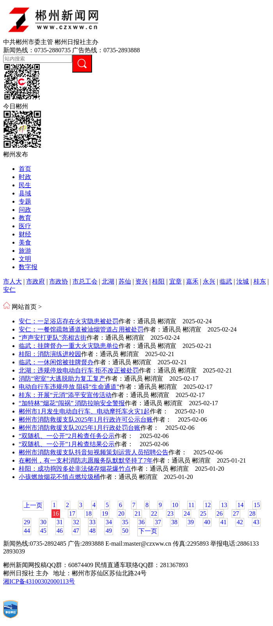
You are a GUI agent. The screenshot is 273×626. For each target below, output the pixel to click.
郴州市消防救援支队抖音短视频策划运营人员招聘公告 (93, 452)
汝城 (242, 281)
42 (240, 522)
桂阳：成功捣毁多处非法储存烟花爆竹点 (75, 468)
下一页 (147, 531)
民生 (25, 185)
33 (92, 522)
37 (158, 522)
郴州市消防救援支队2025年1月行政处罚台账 (79, 427)
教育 (25, 218)
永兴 (209, 281)
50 (125, 530)
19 (105, 513)
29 (27, 522)
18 (88, 513)
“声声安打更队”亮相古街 (53, 337)
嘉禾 (192, 281)
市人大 (12, 281)
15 (257, 505)
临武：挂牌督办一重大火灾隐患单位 (69, 345)
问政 (25, 209)
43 (256, 522)
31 (60, 522)
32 (76, 522)
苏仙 (125, 281)
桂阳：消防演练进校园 (50, 354)
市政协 (58, 281)
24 (187, 513)
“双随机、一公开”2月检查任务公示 (67, 436)
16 (56, 513)
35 (125, 522)
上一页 (33, 505)
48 (92, 530)
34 (109, 522)
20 (121, 513)
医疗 (25, 226)
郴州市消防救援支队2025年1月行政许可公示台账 (86, 419)
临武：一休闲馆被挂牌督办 (56, 362)
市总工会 (85, 281)
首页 (25, 168)
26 (219, 513)
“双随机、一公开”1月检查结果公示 (67, 444)
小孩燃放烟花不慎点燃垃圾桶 (59, 476)
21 (138, 513)
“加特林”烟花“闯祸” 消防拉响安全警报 (72, 403)
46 (60, 530)
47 (76, 530)
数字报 (28, 267)
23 (170, 513)
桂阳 (158, 281)
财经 (25, 234)
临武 (226, 281)
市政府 (35, 281)
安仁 (9, 289)
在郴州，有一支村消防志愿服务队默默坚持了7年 (86, 460)
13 (224, 505)
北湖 (108, 281)
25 (203, 513)
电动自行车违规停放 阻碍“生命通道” (69, 386)
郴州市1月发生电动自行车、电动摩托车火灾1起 (84, 411)
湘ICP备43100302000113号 (39, 581)
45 (43, 530)
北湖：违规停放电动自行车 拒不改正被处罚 (79, 370)
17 (72, 513)
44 (27, 530)
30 (43, 522)
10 (175, 505)
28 (252, 513)
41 (223, 522)
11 (191, 505)
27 (236, 513)
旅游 (25, 250)
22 (154, 513)
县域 (25, 193)
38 (174, 522)
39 (191, 522)
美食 (25, 242)
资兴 (141, 281)
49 (109, 530)
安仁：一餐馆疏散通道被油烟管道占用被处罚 (81, 329)
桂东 (260, 281)
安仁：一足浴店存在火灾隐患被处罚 (69, 321)
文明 (25, 258)
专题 (25, 201)
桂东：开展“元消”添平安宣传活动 (65, 395)
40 (207, 522)
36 (141, 522)
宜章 (175, 281)
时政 (25, 177)
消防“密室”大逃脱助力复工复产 (62, 378)
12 (207, 505)
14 (240, 505)
